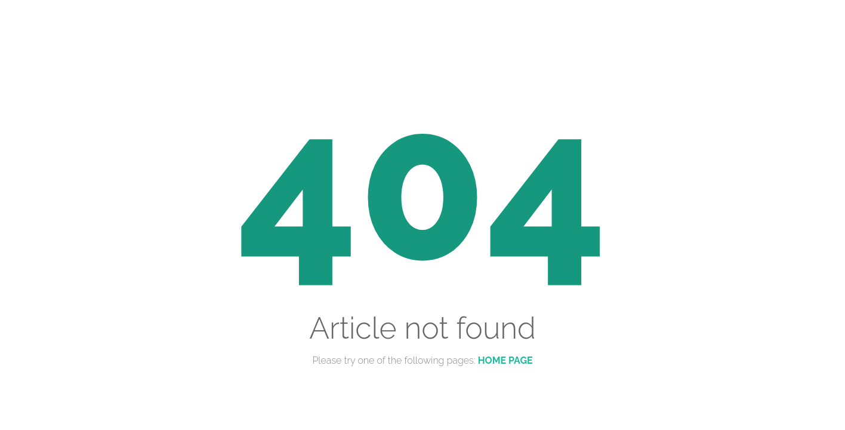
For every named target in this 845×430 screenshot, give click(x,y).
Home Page (505, 360)
